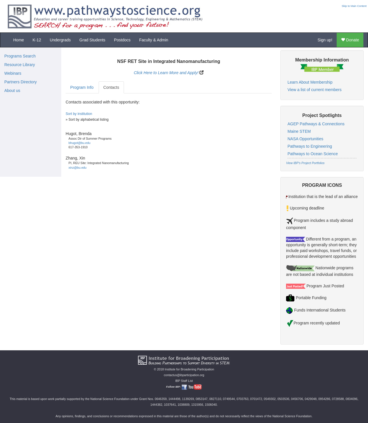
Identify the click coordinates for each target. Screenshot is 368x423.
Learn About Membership (310, 82)
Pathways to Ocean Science (313, 153)
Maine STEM (299, 131)
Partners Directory (20, 82)
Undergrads (60, 40)
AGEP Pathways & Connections (316, 124)
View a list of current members (315, 89)
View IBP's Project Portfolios (305, 163)
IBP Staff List (184, 380)
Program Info (81, 87)
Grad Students (92, 40)
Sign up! (325, 40)
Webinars (12, 73)
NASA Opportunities (305, 138)
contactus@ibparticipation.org (184, 375)
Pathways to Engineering (310, 146)
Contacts (111, 87)
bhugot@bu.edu (79, 143)
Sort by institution (79, 114)
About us (12, 90)
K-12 (36, 40)
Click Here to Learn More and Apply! (166, 72)
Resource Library (19, 64)
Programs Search (20, 56)
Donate (350, 40)
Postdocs (122, 40)
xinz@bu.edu (77, 167)
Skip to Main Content (354, 6)
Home (18, 40)
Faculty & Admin (153, 40)
